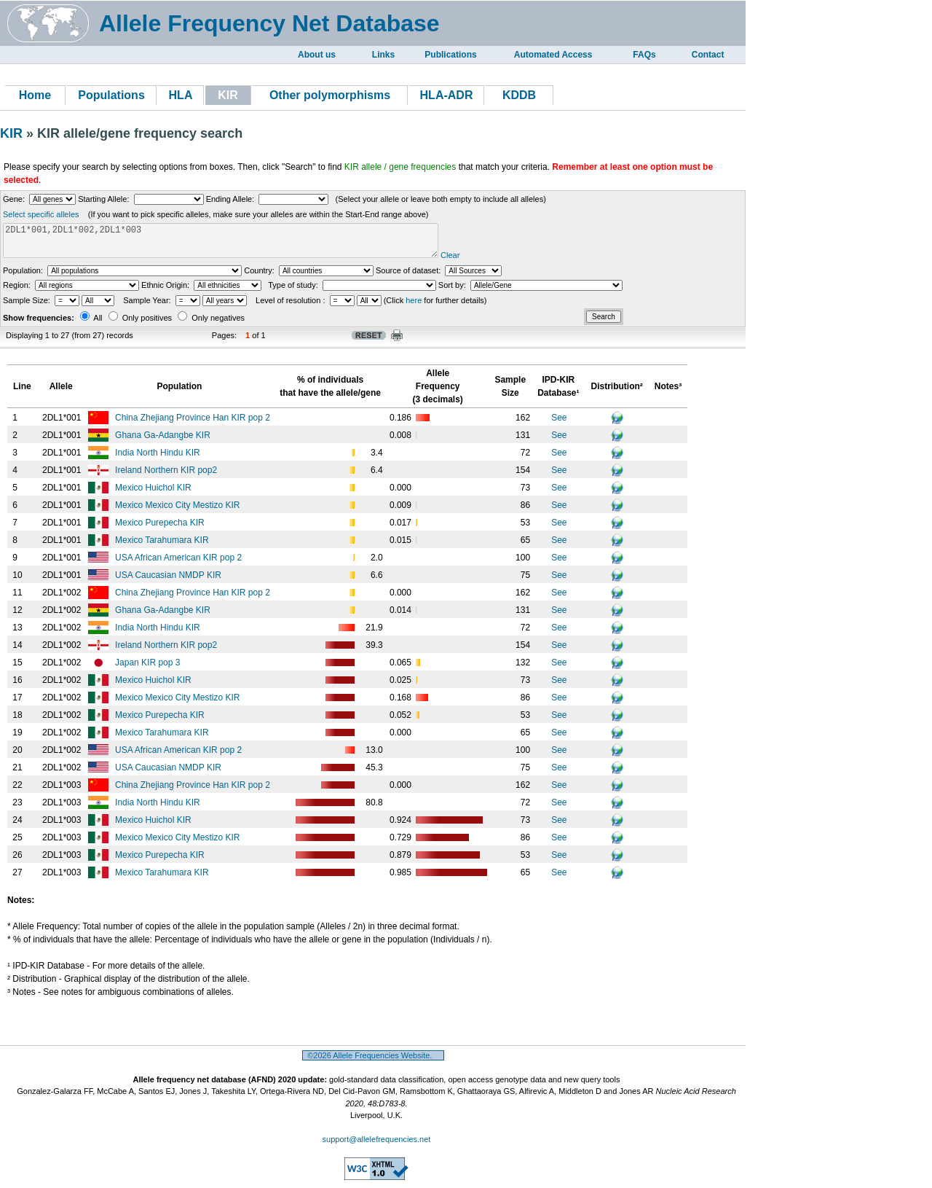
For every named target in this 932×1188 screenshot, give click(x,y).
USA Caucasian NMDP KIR (169, 582)
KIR (13, 133)
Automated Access (553, 55)
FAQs (644, 55)
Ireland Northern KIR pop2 (167, 477)
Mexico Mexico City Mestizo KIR (178, 512)
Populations (111, 95)
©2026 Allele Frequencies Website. (373, 1062)
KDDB (519, 95)
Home (35, 95)
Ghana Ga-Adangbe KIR (164, 442)
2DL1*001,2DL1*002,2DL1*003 (243, 244)
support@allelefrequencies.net (377, 1145)
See (558, 424)
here (414, 306)
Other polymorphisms (329, 95)
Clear (495, 261)
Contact (708, 55)
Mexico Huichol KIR (154, 494)
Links (383, 55)
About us (317, 55)
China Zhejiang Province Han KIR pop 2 (193, 424)
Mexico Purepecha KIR (161, 529)
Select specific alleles (41, 214)
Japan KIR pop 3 (149, 669)
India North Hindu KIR (158, 459)
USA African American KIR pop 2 (179, 564)
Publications (450, 55)
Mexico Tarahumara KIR (163, 547)
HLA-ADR (446, 95)
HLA (181, 95)
